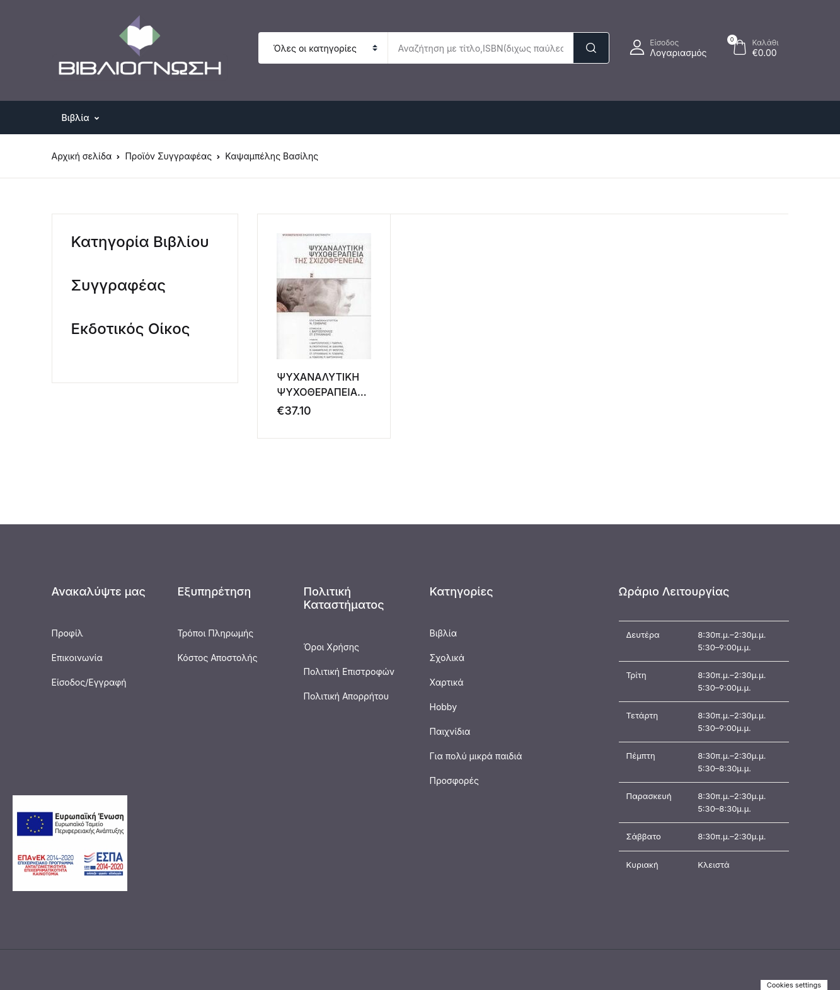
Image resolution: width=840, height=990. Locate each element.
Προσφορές (454, 780)
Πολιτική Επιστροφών (349, 671)
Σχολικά (447, 657)
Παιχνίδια (450, 731)
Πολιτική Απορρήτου (346, 696)
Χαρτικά (447, 682)
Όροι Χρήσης (331, 647)
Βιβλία (443, 633)
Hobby (443, 706)
